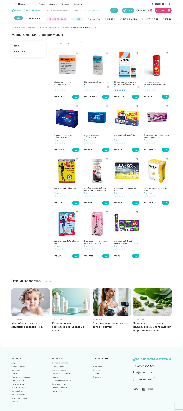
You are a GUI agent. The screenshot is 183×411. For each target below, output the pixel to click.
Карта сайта (57, 391)
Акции (14, 363)
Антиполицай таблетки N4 (65, 188)
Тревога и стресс (18, 387)
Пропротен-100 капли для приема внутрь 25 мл (95, 242)
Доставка (66, 4)
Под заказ (58, 140)
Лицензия (53, 4)
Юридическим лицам (61, 380)
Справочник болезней (61, 373)
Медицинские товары (20, 377)
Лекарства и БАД (49, 27)
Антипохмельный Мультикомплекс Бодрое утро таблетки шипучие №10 (156, 83)
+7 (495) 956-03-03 (158, 4)
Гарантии (56, 377)
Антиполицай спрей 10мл (125, 135)
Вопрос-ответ (58, 366)
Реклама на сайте (59, 387)
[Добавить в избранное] (77, 53)
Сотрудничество (59, 384)
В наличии (58, 87)
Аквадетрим (85, 10)
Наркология (65, 27)
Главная (15, 27)
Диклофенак (96, 10)
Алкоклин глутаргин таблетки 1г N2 (93, 136)
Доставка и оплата (60, 363)
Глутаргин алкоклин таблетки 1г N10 (63, 136)
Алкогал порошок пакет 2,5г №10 (156, 189)
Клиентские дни (18, 366)
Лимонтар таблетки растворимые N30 (63, 83)
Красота (14, 373)
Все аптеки (97, 366)
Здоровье (15, 370)
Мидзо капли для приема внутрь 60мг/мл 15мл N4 (125, 83)
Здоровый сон (17, 391)
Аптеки (42, 4)
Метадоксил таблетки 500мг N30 (96, 83)
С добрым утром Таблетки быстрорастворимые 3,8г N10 (95, 189)
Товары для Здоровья (30, 27)
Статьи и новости (59, 370)
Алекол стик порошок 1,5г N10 (125, 189)
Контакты (78, 4)
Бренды (14, 401)
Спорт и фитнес (18, 380)
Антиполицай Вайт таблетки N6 (66, 242)
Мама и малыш (17, 384)
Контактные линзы (19, 398)
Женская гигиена (18, 394)
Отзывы (96, 373)
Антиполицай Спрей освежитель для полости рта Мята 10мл (126, 242)
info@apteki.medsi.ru (145, 372)
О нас (95, 363)
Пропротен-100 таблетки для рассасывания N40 (156, 136)
